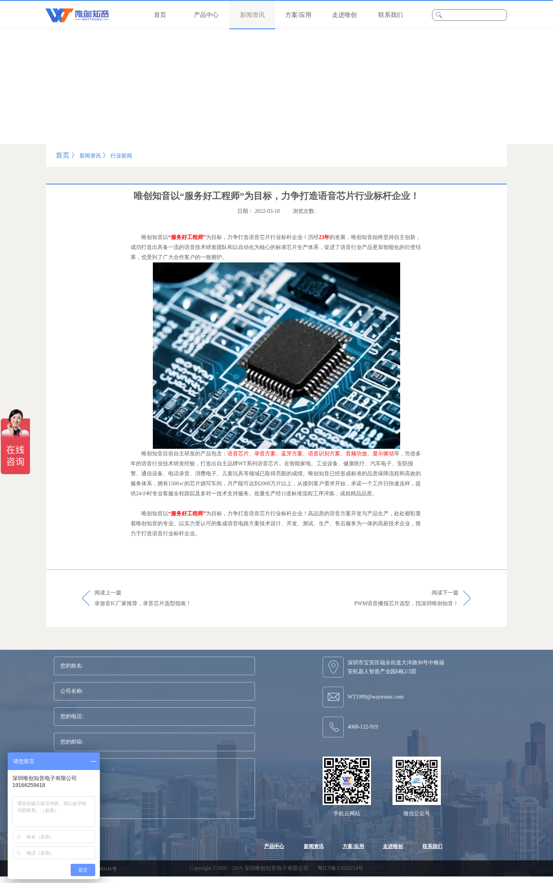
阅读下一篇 (406, 598)
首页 (160, 15)
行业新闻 (121, 156)
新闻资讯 (90, 156)
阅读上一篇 (142, 598)
